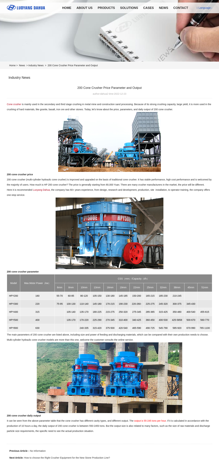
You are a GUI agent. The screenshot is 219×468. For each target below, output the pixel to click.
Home (66, 8)
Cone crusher (14, 104)
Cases (148, 8)
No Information (38, 451)
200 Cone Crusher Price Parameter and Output (73, 65)
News (163, 8)
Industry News (36, 65)
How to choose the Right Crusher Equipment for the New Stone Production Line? (67, 457)
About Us (84, 8)
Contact (180, 8)
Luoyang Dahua (41, 189)
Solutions (129, 8)
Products (106, 8)
